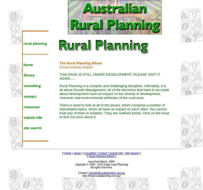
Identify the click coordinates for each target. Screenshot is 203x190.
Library (77, 153)
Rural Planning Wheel (101, 156)
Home (67, 153)
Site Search (132, 153)
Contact (102, 153)
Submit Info (116, 153)
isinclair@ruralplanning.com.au (107, 173)
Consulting (90, 153)
